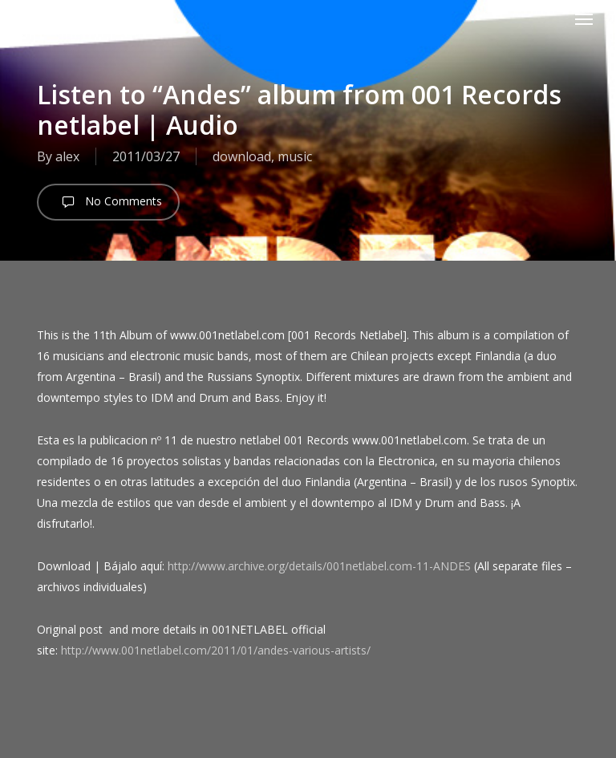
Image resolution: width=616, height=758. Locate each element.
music (295, 156)
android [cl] (66, 18)
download (242, 156)
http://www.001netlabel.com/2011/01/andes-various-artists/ (216, 650)
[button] (584, 18)
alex (67, 156)
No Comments (108, 202)
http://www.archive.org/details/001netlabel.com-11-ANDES (319, 566)
